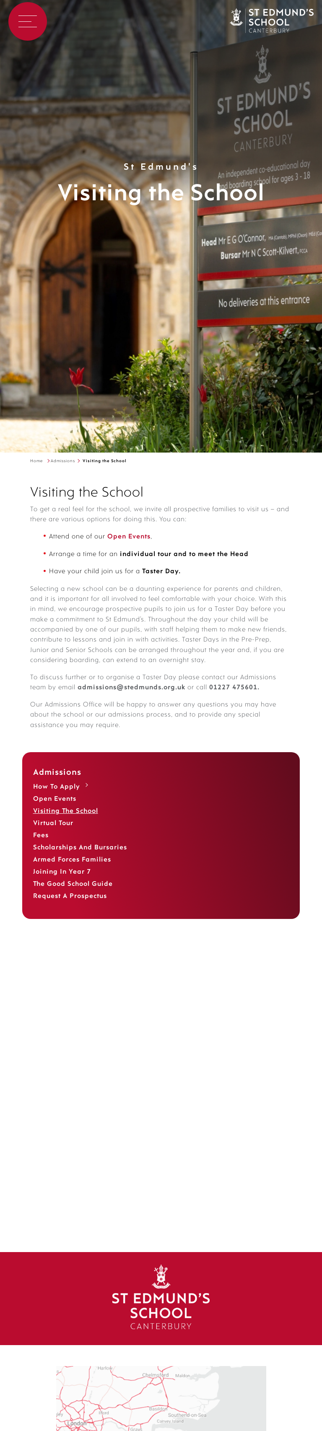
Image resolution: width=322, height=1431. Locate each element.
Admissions (63, 461)
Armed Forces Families (72, 870)
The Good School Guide (73, 894)
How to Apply (56, 797)
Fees (41, 845)
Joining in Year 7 (62, 882)
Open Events (54, 809)
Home (36, 461)
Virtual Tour (53, 833)
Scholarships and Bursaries (80, 857)
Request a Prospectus (70, 906)
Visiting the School (65, 821)
